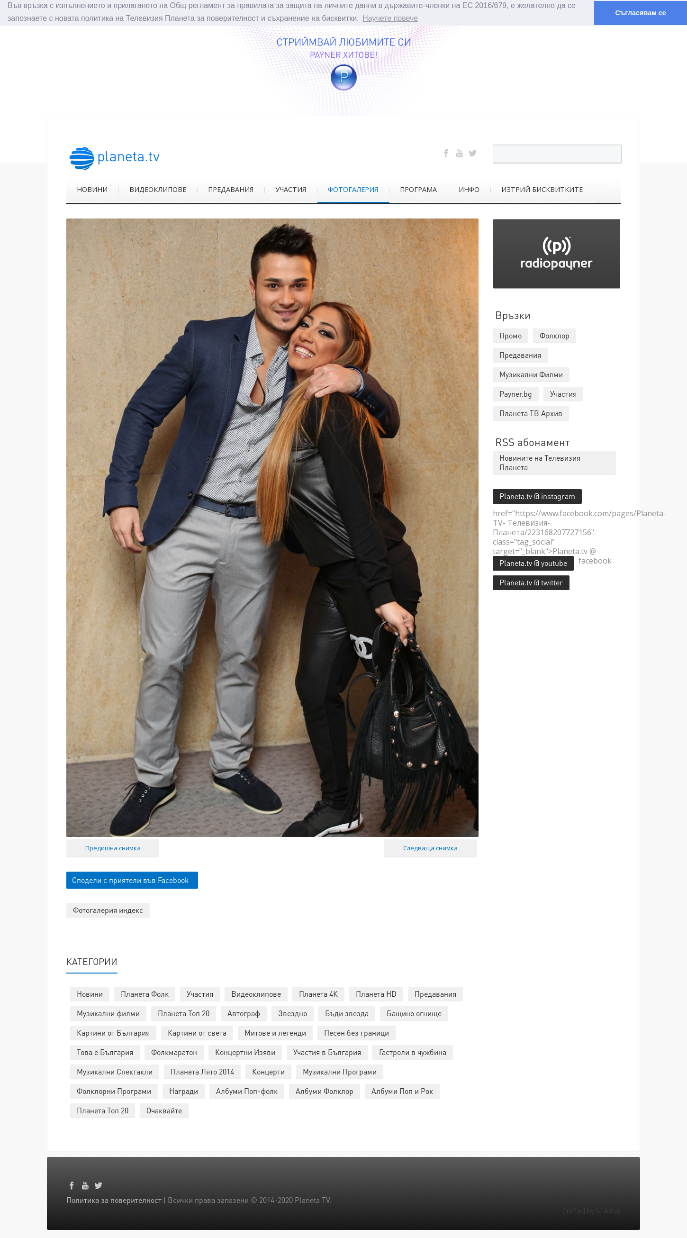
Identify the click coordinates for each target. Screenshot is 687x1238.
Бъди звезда (347, 1013)
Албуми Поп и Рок (402, 1090)
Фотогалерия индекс (108, 909)
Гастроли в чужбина (412, 1051)
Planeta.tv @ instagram (537, 496)
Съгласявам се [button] (640, 13)
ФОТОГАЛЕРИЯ (353, 188)
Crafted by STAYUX (591, 1210)
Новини (90, 993)
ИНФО (469, 188)
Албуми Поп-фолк (247, 1090)
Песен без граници (356, 1032)
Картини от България (113, 1032)
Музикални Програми (340, 1071)
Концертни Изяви (245, 1051)
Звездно (292, 1013)
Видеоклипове (256, 993)
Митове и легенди (275, 1032)
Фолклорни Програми (114, 1090)
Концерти (268, 1071)
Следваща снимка (430, 847)
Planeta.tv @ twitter (531, 582)
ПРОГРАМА (418, 188)
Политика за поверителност (114, 1199)
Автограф (243, 1013)
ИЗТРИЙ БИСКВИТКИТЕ (542, 188)
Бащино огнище (414, 1013)
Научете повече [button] (390, 18)
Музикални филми (108, 1013)
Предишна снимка (113, 847)
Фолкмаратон (174, 1051)
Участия (200, 993)
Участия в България (327, 1051)
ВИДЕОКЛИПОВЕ (157, 188)
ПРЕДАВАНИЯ (230, 188)
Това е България (105, 1051)
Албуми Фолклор (324, 1090)
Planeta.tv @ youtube (533, 562)
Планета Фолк (145, 993)
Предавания (435, 993)
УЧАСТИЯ (290, 188)
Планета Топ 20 (183, 1013)
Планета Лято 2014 (202, 1071)
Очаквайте (164, 1110)
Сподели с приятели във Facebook (130, 879)
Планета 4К (318, 993)
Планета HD (376, 993)
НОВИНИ (92, 188)
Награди (183, 1090)
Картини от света (197, 1032)
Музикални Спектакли (115, 1071)
